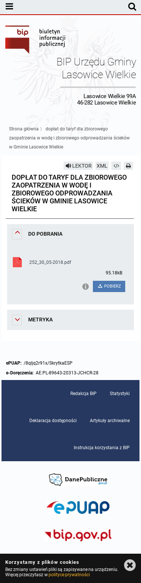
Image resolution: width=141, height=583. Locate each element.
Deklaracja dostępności (53, 420)
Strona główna (24, 129)
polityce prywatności (69, 574)
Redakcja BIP (83, 393)
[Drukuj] (128, 166)
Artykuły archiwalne (110, 420)
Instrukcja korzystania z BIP (102, 447)
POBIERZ (109, 286)
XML (102, 166)
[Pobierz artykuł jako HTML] (116, 166)
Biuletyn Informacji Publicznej (35, 41)
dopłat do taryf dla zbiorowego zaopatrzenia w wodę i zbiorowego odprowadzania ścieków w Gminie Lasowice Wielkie (69, 138)
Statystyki (120, 393)
